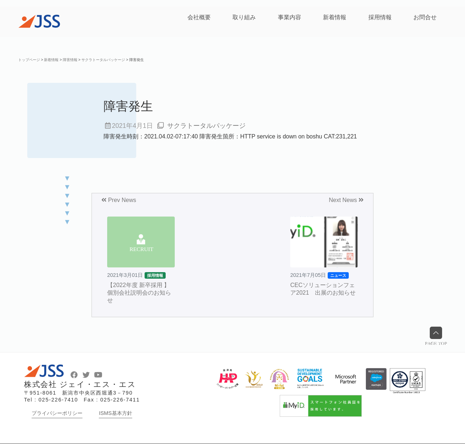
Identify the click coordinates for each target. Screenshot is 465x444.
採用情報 (380, 17)
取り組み (244, 17)
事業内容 (289, 17)
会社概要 (199, 17)
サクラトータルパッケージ (206, 125)
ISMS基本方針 (115, 413)
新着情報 (334, 17)
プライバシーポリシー (57, 413)
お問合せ (425, 17)
